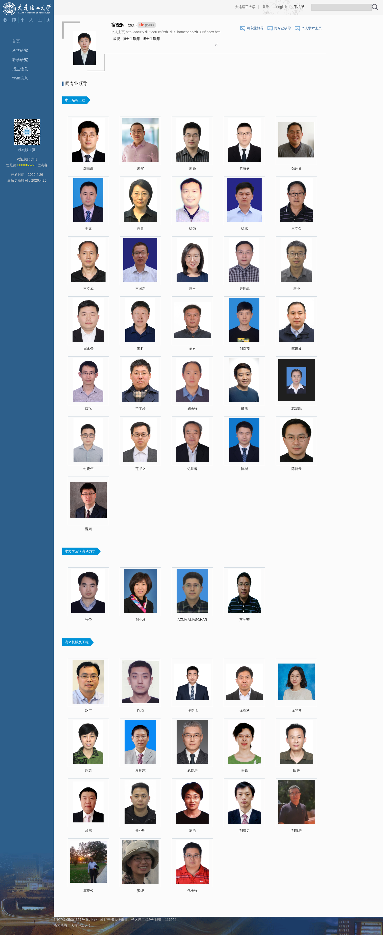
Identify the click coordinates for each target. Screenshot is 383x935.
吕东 (88, 830)
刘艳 (192, 830)
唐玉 (192, 289)
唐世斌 (244, 289)
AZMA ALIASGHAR (192, 620)
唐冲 (296, 289)
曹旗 (88, 529)
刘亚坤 (140, 620)
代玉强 (192, 891)
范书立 (140, 469)
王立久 (296, 228)
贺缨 (140, 891)
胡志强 (192, 409)
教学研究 (20, 60)
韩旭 (244, 409)
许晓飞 (192, 710)
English (281, 7)
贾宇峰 (140, 409)
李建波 (296, 349)
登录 (265, 7)
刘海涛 (296, 830)
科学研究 (20, 50)
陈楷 (244, 469)
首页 (16, 41)
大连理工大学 (245, 7)
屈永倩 (88, 349)
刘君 (192, 349)
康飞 (88, 409)
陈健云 (296, 469)
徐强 (192, 228)
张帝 (88, 620)
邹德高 (88, 168)
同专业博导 (255, 28)
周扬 (192, 168)
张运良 (296, 168)
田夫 (296, 770)
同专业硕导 (282, 28)
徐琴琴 (296, 710)
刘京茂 (244, 349)
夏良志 (140, 770)
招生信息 (20, 69)
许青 (140, 228)
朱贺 (140, 168)
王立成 (88, 289)
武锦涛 (192, 770)
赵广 (88, 710)
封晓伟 (88, 469)
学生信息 (20, 78)
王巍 (244, 770)
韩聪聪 (296, 409)
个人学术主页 (311, 28)
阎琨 (140, 710)
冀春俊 (88, 891)
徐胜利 (244, 710)
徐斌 (244, 228)
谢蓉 (88, 770)
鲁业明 (140, 830)
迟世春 (192, 469)
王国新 (140, 289)
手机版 (299, 7)
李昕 (140, 349)
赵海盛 (244, 168)
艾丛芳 (244, 620)
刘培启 (244, 830)
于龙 (88, 228)
